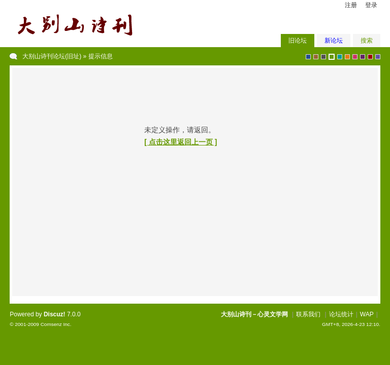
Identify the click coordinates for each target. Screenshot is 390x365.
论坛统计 (341, 314)
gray (323, 56)
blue (308, 56)
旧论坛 (297, 40)
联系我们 (308, 314)
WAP (367, 314)
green (332, 57)
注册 (351, 5)
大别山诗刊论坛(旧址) (51, 56)
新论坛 (333, 40)
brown (315, 56)
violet (377, 56)
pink (355, 56)
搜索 (367, 40)
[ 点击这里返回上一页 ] (180, 142)
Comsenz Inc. (56, 324)
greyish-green (339, 56)
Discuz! (55, 314)
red (370, 56)
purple (362, 56)
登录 (371, 5)
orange (347, 56)
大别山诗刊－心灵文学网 (254, 314)
